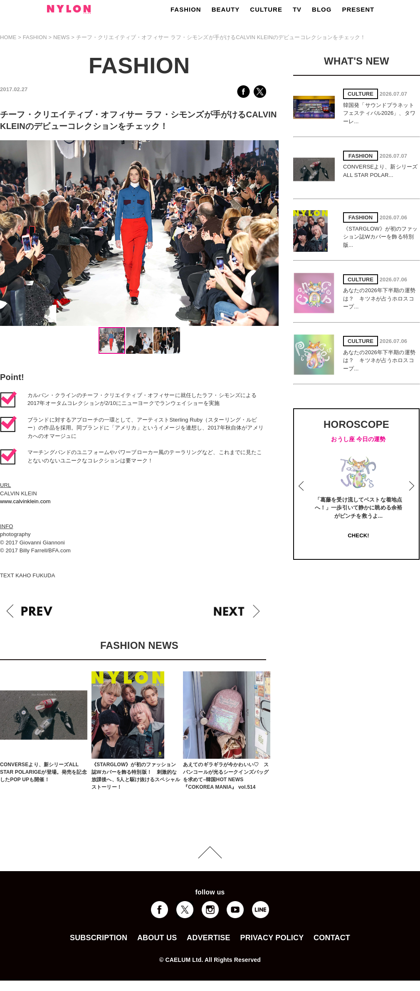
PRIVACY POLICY (272, 938)
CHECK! (358, 535)
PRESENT (358, 9)
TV (297, 9)
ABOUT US (157, 938)
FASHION (185, 9)
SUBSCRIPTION (98, 938)
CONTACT (332, 938)
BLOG (321, 9)
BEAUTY (226, 9)
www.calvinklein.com (25, 501)
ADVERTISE (208, 938)
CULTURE (266, 9)
